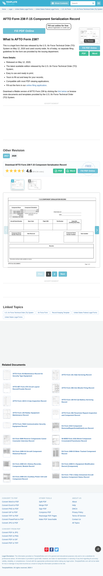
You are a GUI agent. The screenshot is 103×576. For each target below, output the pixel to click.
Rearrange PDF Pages (48, 516)
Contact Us (76, 519)
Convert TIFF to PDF (10, 516)
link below (62, 91)
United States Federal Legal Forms (85, 313)
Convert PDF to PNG (10, 536)
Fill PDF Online (24, 30)
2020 (14, 156)
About (74, 502)
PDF (84, 53)
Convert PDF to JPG (10, 532)
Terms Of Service (79, 516)
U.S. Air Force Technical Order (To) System (19, 313)
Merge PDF (43, 505)
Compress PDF (45, 512)
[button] (97, 230)
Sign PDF (43, 509)
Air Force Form (43, 313)
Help (74, 505)
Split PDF (42, 502)
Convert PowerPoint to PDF (13, 519)
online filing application (36, 85)
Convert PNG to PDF (10, 509)
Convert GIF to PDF (10, 512)
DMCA (74, 509)
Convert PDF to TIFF (10, 543)
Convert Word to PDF (10, 502)
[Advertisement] (51, 122)
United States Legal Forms (14, 317)
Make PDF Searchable (48, 519)
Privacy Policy (77, 512)
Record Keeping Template (60, 313)
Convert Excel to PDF (10, 505)
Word (94, 53)
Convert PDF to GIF (10, 539)
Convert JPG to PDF (10, 523)
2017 (6, 156)
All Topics (76, 523)
